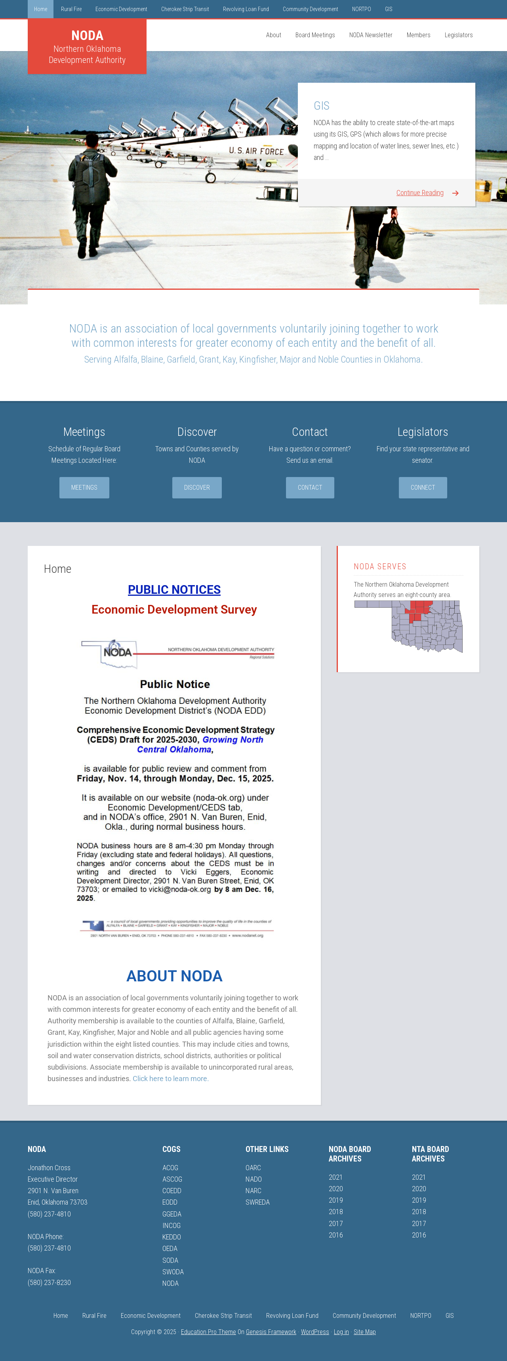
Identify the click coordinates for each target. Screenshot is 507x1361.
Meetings (84, 487)
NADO (254, 1179)
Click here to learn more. (171, 1078)
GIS (322, 105)
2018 (336, 1211)
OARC (253, 1167)
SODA (170, 1260)
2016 (336, 1235)
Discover (197, 487)
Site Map (365, 1332)
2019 (336, 1200)
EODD (169, 1202)
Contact (310, 487)
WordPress (315, 1332)
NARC (253, 1190)
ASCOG (172, 1179)
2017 (336, 1223)
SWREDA (258, 1202)
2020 (336, 1188)
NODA (87, 35)
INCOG (171, 1225)
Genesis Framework (271, 1332)
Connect (423, 487)
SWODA (173, 1272)
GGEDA (171, 1214)
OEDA (169, 1248)
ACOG (170, 1167)
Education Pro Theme (208, 1332)
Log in (341, 1332)
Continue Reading (420, 192)
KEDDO (171, 1237)
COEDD (171, 1190)
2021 (336, 1177)
